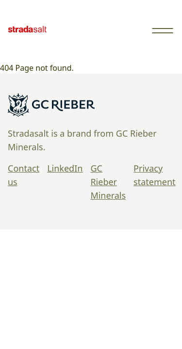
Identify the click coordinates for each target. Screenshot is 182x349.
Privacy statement (154, 175)
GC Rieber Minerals (108, 181)
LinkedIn (65, 168)
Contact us (23, 175)
